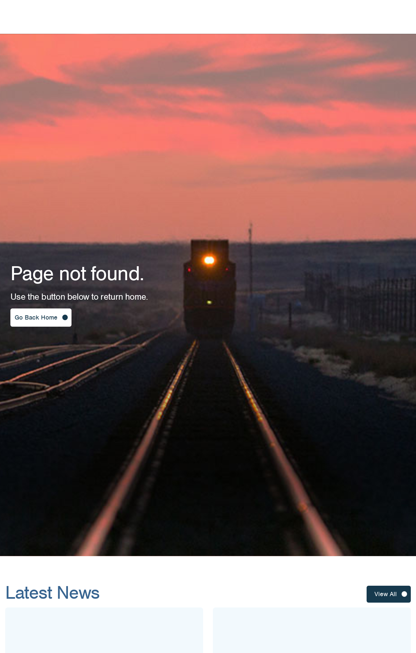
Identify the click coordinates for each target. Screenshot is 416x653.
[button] (41, 317)
